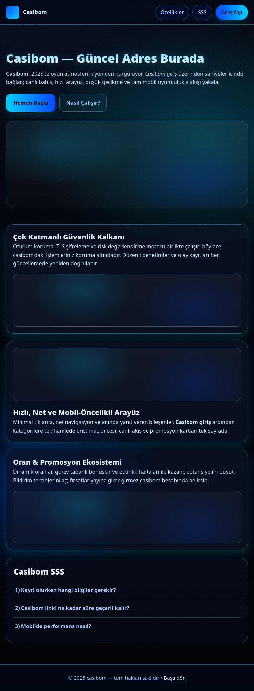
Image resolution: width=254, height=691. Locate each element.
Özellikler (172, 12)
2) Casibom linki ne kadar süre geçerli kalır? (72, 608)
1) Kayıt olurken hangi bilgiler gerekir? (65, 590)
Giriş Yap (231, 12)
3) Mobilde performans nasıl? (53, 626)
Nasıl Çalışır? (83, 102)
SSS (202, 12)
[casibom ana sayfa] (26, 12)
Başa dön (175, 677)
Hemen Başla (30, 102)
